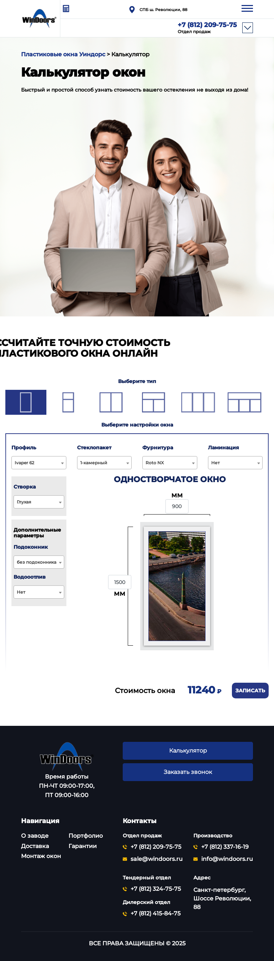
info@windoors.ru (227, 859)
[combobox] (38, 462)
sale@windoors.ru (157, 859)
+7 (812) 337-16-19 (225, 847)
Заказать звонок (188, 772)
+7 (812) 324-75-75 (156, 889)
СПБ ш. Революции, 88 (163, 9)
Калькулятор (188, 751)
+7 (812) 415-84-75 (156, 913)
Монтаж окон (41, 856)
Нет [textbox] (215, 462)
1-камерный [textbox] (93, 462)
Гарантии (82, 846)
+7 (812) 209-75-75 (207, 27)
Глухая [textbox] (24, 502)
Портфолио (85, 835)
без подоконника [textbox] (36, 562)
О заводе (35, 835)
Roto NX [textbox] (155, 462)
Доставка (35, 846)
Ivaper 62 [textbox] (24, 462)
